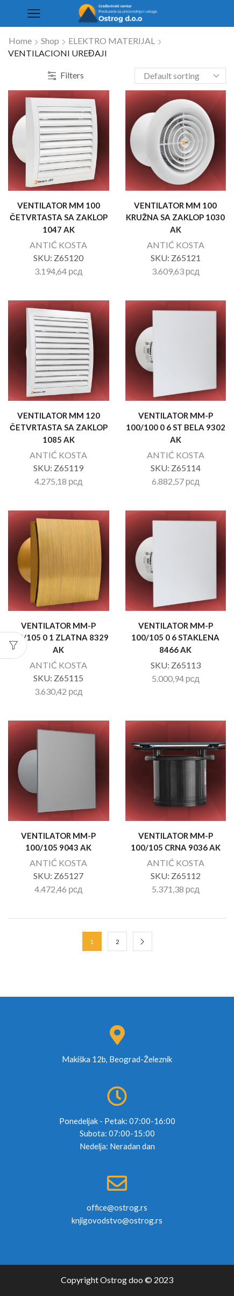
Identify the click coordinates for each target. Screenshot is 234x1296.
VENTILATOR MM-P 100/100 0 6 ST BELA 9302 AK (175, 427)
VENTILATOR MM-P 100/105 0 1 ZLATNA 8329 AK (59, 637)
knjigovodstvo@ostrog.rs (117, 1220)
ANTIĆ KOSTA (58, 245)
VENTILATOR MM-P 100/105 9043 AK (58, 841)
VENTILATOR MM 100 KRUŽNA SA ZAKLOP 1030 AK (175, 217)
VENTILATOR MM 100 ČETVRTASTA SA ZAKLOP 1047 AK (59, 217)
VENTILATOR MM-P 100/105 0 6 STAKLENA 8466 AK (175, 637)
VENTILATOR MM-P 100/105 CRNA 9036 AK (176, 841)
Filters (66, 75)
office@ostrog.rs (117, 1207)
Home (20, 40)
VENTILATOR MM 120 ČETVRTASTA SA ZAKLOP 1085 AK (59, 427)
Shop (50, 40)
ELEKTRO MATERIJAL (111, 40)
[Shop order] (180, 76)
